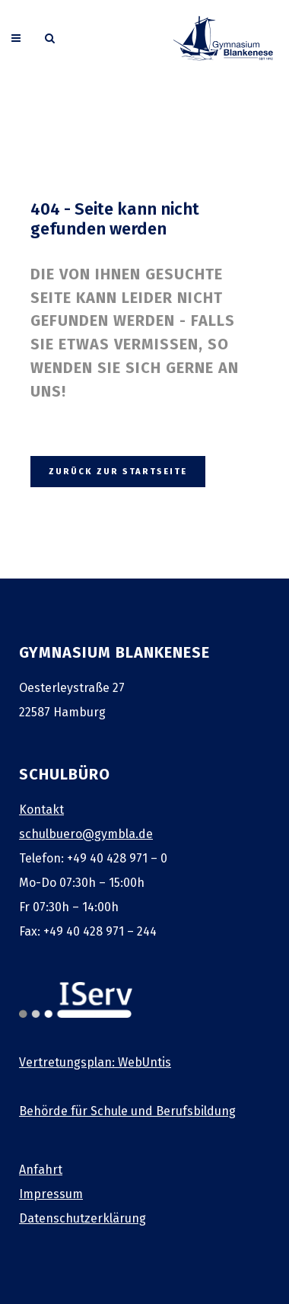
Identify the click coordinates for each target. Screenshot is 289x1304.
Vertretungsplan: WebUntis (95, 1062)
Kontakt (41, 809)
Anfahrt (40, 1169)
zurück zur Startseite (118, 472)
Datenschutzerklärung (82, 1218)
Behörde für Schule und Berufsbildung (127, 1111)
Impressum (51, 1194)
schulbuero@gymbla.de (86, 834)
